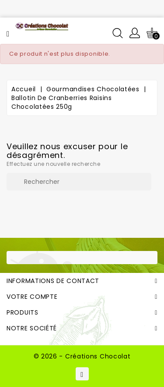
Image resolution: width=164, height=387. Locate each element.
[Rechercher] (79, 181)
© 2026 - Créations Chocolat (82, 356)
